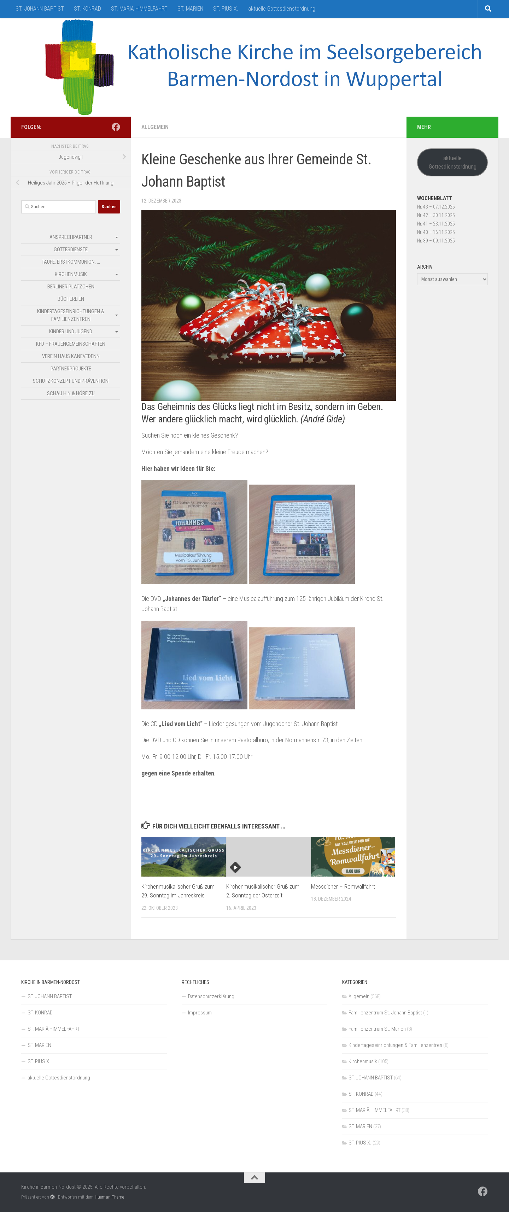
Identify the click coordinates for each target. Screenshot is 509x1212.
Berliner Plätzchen (70, 286)
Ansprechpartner (70, 237)
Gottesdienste (71, 249)
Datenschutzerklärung (211, 996)
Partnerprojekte (71, 368)
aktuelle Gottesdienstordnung (281, 8)
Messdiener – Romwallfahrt (343, 886)
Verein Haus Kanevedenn (71, 356)
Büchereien (71, 299)
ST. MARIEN (190, 8)
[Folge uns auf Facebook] (116, 127)
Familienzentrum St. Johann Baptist (385, 1012)
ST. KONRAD (87, 8)
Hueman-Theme (109, 1197)
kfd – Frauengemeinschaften (70, 344)
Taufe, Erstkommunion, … (71, 262)
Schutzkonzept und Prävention (71, 381)
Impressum (200, 1012)
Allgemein (155, 127)
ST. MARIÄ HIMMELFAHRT (139, 8)
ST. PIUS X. (225, 8)
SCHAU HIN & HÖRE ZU (71, 393)
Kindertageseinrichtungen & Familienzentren (70, 315)
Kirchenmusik (71, 274)
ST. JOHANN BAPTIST (40, 8)
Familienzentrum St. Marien (377, 1029)
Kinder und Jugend (70, 331)
